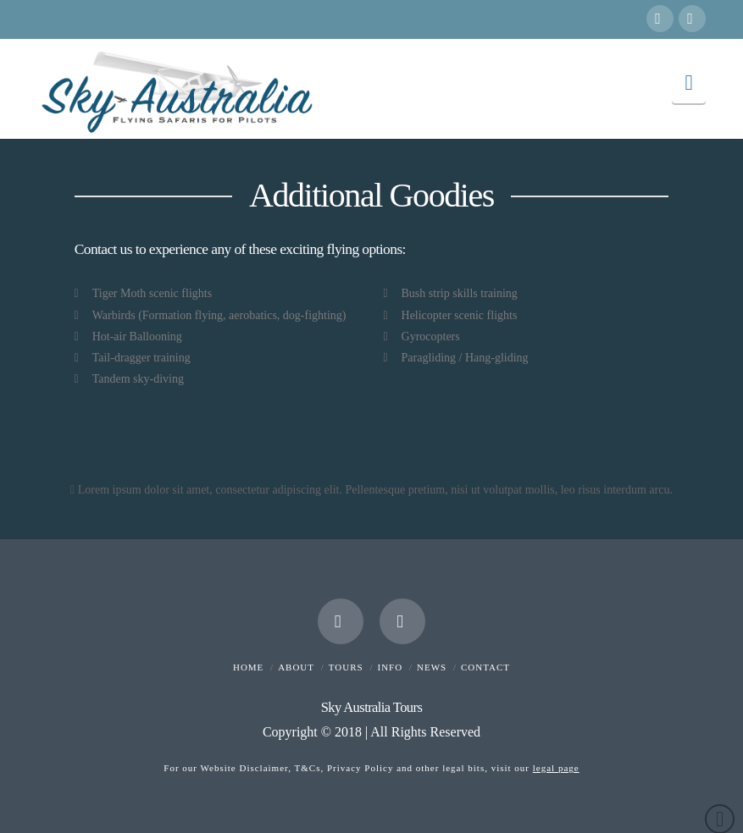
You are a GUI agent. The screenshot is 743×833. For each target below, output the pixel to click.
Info (390, 667)
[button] (689, 83)
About (296, 667)
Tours (346, 667)
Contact (485, 667)
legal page (556, 768)
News (431, 667)
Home (248, 667)
